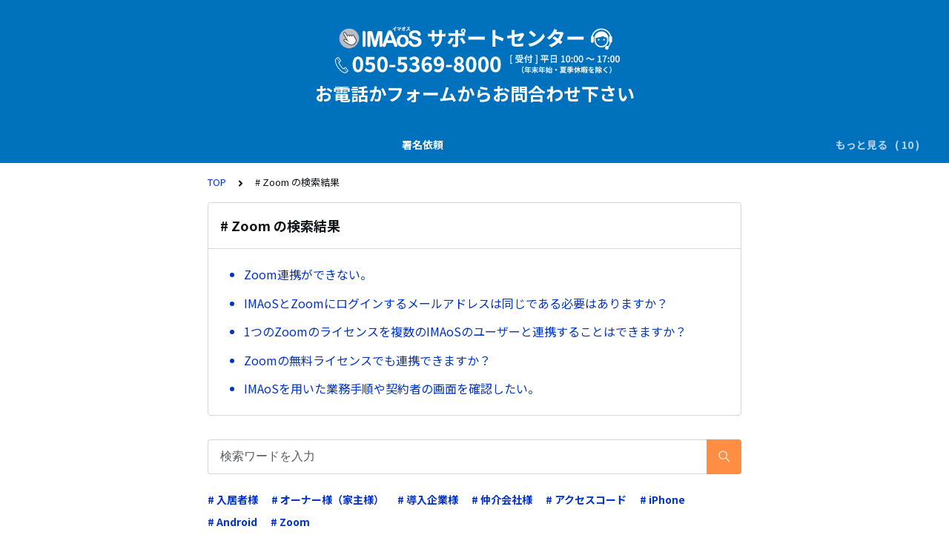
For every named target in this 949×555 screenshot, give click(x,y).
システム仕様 (588, 144)
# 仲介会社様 (502, 499)
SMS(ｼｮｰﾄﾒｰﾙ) (223, 144)
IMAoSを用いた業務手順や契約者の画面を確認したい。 (392, 388)
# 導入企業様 (427, 499)
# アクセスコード (586, 499)
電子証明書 (510, 144)
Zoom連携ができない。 (308, 274)
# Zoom (290, 521)
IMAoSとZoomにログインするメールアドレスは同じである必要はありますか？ (459, 303)
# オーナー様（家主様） (327, 499)
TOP (217, 182)
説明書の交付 (138, 144)
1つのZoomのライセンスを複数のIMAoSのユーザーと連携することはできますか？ (465, 331)
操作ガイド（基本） (759, 144)
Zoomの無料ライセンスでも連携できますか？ (367, 360)
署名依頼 (65, 144)
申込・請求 (666, 144)
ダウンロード (370, 144)
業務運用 (442, 144)
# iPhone (662, 499)
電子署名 (297, 144)
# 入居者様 (233, 499)
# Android (232, 521)
